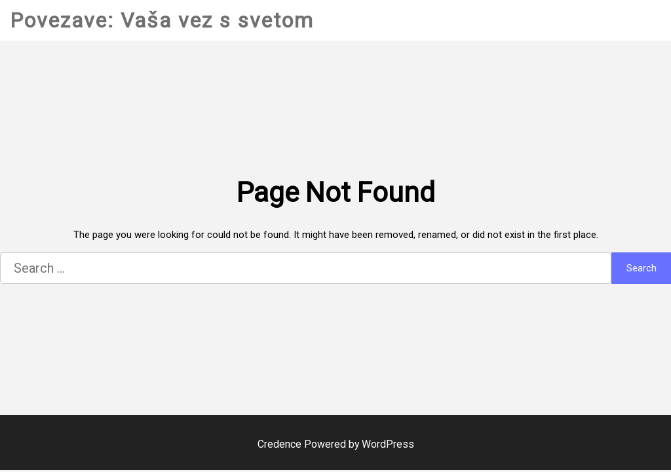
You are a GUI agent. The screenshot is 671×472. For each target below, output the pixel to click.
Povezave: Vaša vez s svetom (162, 20)
